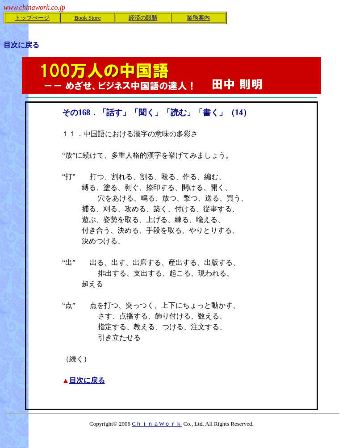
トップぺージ (32, 17)
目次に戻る (87, 380)
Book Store (88, 17)
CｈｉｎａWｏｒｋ (157, 423)
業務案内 (198, 17)
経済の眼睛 (143, 17)
